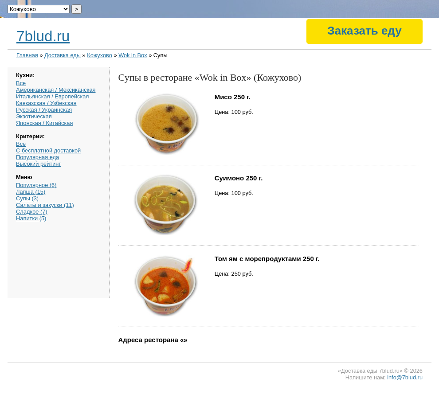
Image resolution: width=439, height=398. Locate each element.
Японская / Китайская (44, 123)
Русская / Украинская (44, 109)
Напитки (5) (31, 218)
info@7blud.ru (405, 377)
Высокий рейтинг (38, 163)
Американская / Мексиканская (55, 89)
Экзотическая (34, 116)
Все (21, 83)
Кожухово (99, 55)
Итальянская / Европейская (52, 96)
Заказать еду (364, 30)
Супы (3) (27, 198)
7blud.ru (43, 36)
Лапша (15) (30, 191)
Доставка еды (62, 55)
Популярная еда (37, 157)
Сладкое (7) (31, 211)
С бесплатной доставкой (48, 150)
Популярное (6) (36, 185)
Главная (27, 55)
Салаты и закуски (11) (45, 205)
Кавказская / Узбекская (46, 103)
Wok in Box (132, 55)
